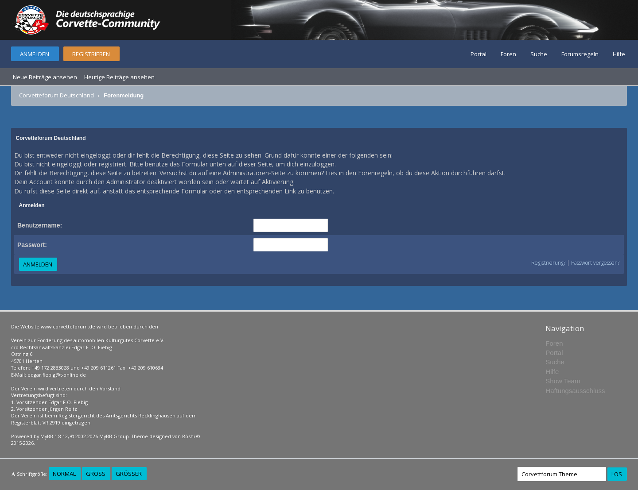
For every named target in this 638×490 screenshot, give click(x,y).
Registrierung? (548, 262)
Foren (508, 54)
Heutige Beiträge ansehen (119, 77)
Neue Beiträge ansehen (45, 77)
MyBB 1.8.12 (54, 436)
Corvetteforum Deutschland (56, 95)
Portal (478, 54)
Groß (95, 474)
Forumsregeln (580, 54)
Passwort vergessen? (595, 262)
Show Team (562, 381)
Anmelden (34, 54)
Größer (129, 474)
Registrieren (91, 54)
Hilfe (619, 54)
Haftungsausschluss (575, 390)
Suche (538, 54)
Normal (64, 474)
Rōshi (188, 436)
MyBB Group (114, 436)
